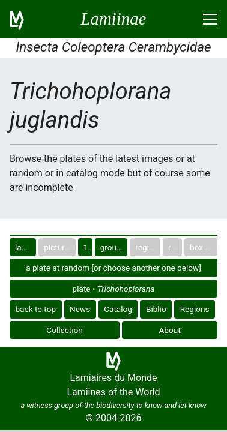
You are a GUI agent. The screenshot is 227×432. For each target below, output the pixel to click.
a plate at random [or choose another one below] (113, 267)
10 (87, 247)
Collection (64, 330)
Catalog (118, 309)
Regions (195, 309)
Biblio (156, 309)
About (170, 330)
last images (25, 247)
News (80, 309)
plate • (114, 288)
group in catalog (114, 247)
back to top (35, 309)
